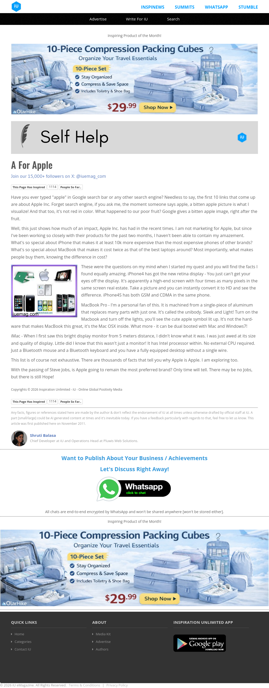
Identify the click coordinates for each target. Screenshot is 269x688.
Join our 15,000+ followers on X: (43, 176)
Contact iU (22, 649)
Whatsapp (216, 7)
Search (173, 19)
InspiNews (152, 7)
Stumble (248, 7)
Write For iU (137, 19)
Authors (102, 649)
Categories (22, 641)
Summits (184, 7)
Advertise (97, 19)
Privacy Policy (117, 685)
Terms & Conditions (84, 685)
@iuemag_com (91, 176)
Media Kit (103, 634)
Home (19, 634)
